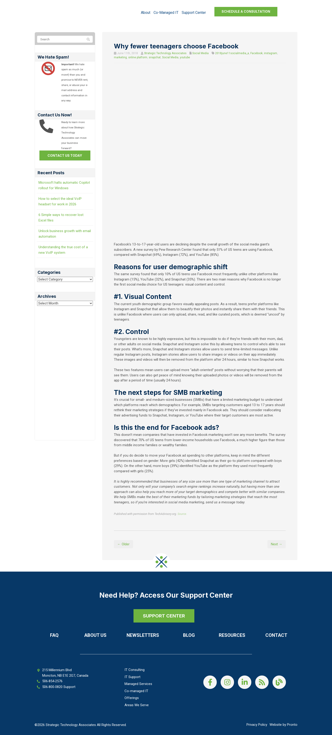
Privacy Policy (256, 725)
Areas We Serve (137, 705)
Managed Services (138, 684)
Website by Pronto (283, 725)
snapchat (155, 57)
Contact (276, 635)
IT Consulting (135, 670)
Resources (232, 635)
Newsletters (143, 635)
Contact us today (64, 155)
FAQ (54, 635)
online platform (137, 57)
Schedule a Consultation (246, 11)
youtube (185, 57)
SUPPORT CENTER (164, 616)
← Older (123, 544)
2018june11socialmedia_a (232, 53)
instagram (270, 53)
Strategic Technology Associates (165, 53)
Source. (182, 514)
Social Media (200, 53)
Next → (276, 544)
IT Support (132, 677)
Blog (189, 635)
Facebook (256, 53)
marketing (120, 57)
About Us (95, 635)
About (145, 12)
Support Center (194, 12)
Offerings (132, 698)
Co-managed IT (166, 12)
